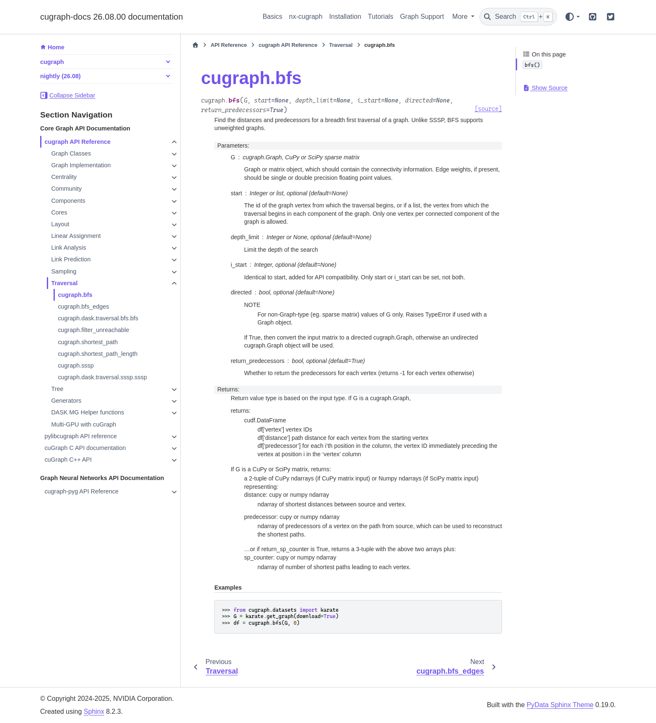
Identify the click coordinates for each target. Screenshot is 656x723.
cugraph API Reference (77, 141)
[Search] (518, 17)
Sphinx (94, 711)
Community (66, 188)
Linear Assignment (75, 235)
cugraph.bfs (75, 294)
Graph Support (422, 16)
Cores (59, 212)
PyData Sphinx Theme (560, 704)
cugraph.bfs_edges (83, 306)
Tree (57, 389)
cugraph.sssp (76, 365)
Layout (60, 224)
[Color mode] (572, 17)
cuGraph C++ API (68, 459)
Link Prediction (70, 259)
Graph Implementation (80, 165)
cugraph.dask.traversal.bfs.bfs (98, 318)
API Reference (228, 45)
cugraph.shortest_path (88, 342)
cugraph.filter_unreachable (93, 330)
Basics (272, 16)
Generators (66, 400)
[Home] (195, 45)
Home (56, 47)
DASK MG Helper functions (87, 412)
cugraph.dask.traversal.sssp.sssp (102, 377)
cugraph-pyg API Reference (81, 491)
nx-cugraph (306, 16)
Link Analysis (68, 247)
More (460, 16)
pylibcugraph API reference (80, 436)
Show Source (545, 87)
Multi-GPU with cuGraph (83, 424)
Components (68, 200)
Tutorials (380, 16)
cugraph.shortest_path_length (97, 353)
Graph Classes (71, 153)
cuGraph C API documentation (85, 448)
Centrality (64, 177)
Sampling (63, 271)
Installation (345, 16)
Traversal (64, 283)
